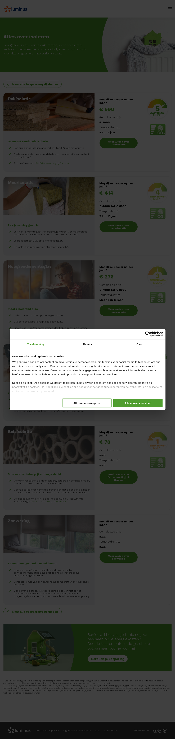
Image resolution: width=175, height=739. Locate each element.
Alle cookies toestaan (138, 403)
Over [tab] (139, 344)
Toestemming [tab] (35, 344)
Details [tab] (87, 344)
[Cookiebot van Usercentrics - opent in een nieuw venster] (148, 334)
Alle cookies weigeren (87, 403)
